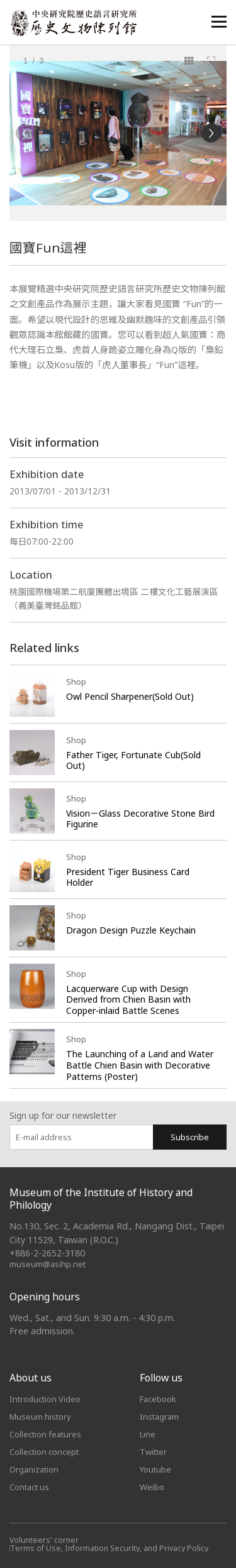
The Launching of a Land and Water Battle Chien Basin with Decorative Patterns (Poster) (139, 1065)
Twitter (153, 1451)
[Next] (210, 133)
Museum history (40, 1416)
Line (147, 1434)
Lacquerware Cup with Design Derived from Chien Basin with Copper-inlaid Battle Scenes (128, 999)
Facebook (158, 1399)
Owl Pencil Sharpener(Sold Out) (130, 696)
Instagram (159, 1416)
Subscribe (190, 1137)
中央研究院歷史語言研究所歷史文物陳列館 (73, 22)
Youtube (155, 1469)
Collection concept (44, 1451)
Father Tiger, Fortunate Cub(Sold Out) (133, 760)
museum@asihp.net (47, 1264)
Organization (34, 1469)
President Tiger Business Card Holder (127, 877)
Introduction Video (45, 1399)
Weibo (152, 1487)
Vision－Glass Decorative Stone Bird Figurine (140, 818)
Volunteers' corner (44, 1540)
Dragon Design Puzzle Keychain (131, 930)
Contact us (29, 1487)
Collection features (45, 1434)
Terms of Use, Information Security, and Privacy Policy (109, 1548)
